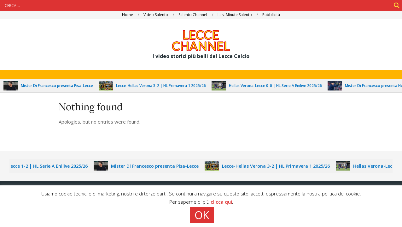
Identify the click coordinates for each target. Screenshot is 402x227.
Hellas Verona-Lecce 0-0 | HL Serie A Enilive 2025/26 (277, 85)
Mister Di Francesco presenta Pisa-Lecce (59, 85)
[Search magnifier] (396, 5)
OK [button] (202, 215)
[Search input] (197, 5)
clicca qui (221, 202)
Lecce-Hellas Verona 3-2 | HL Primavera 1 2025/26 (163, 85)
